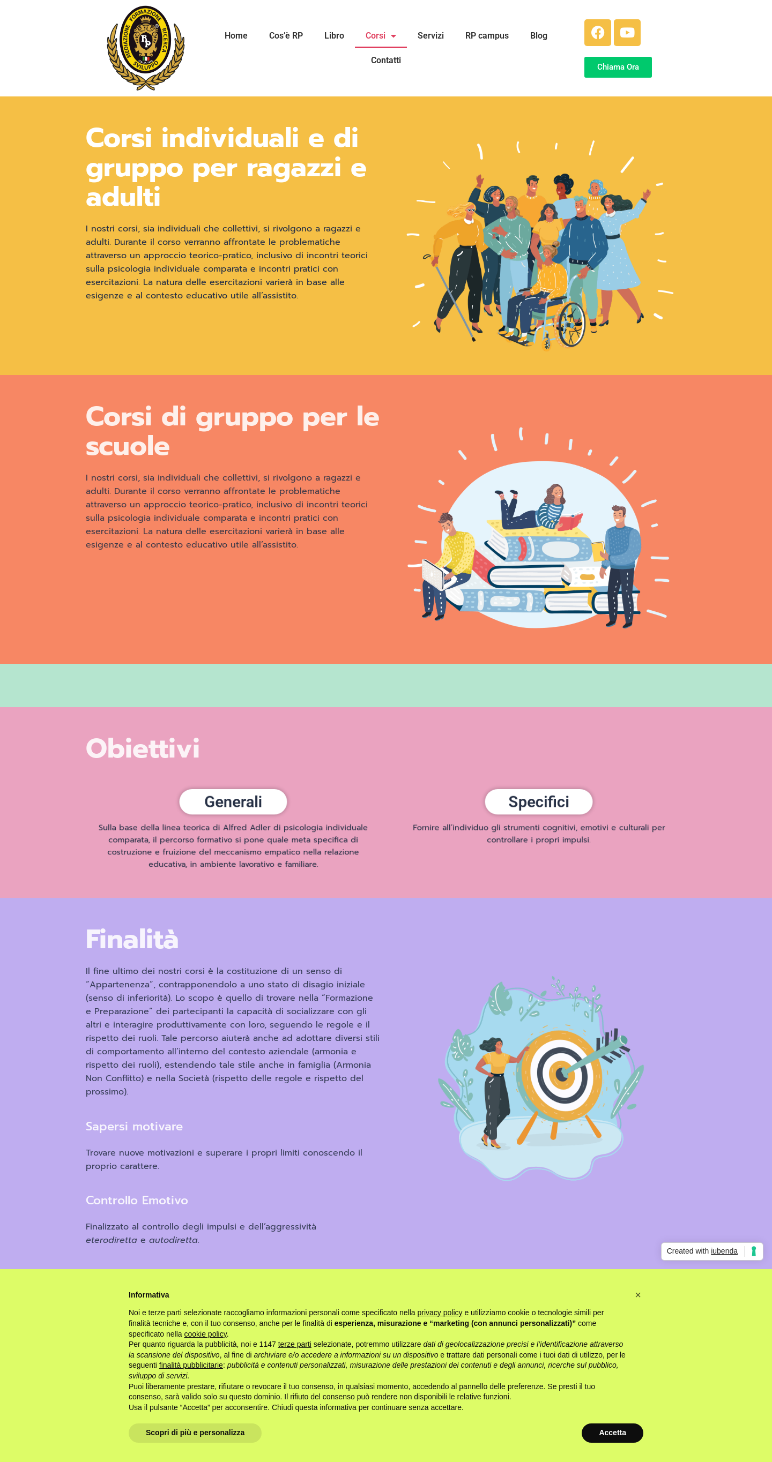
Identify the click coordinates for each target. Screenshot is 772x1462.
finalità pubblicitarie (191, 1365)
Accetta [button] (612, 1432)
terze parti (294, 1344)
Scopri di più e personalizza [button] (195, 1432)
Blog (538, 36)
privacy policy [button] (440, 1312)
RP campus (487, 36)
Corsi (381, 36)
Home (236, 36)
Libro (334, 36)
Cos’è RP (286, 36)
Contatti (386, 60)
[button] (638, 1294)
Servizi (431, 36)
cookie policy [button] (205, 1334)
